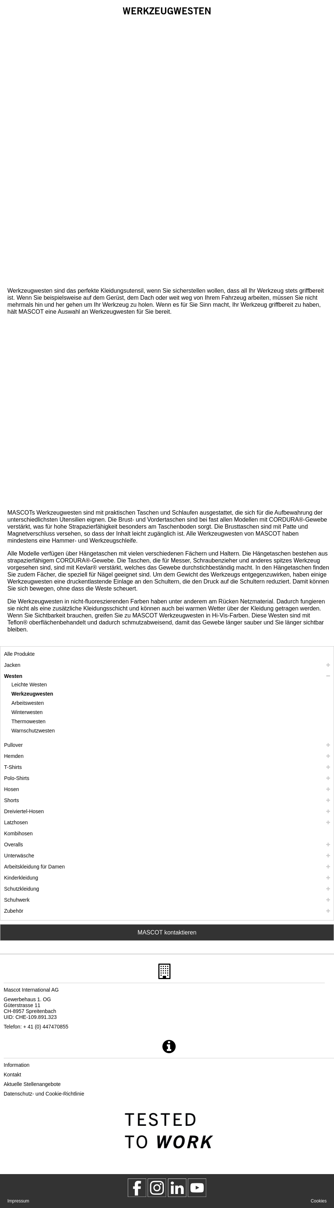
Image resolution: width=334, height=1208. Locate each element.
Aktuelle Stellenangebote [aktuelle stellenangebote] (32, 1084)
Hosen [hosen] (11, 789)
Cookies (319, 1201)
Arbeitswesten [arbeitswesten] (27, 703)
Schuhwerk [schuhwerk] (16, 900)
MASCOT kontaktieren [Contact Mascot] (167, 932)
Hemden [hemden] (14, 756)
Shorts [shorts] (11, 800)
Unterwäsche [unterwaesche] (19, 856)
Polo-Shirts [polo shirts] (16, 778)
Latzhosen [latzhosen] (16, 822)
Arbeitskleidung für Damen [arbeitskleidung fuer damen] (34, 867)
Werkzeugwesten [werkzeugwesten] (32, 694)
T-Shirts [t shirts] (13, 767)
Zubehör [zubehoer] (13, 911)
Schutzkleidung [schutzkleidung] (21, 889)
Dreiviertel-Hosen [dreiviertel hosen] (24, 811)
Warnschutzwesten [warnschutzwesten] (33, 731)
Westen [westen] (13, 676)
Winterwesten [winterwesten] (27, 712)
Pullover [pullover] (13, 745)
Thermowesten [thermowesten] (28, 721)
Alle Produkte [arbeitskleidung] (19, 654)
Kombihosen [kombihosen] (18, 833)
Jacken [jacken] (12, 665)
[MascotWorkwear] (137, 1188)
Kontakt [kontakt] (12, 1075)
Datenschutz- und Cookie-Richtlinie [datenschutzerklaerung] (44, 1094)
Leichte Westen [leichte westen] (29, 684)
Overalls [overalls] (13, 844)
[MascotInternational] (197, 1188)
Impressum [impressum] (18, 1201)
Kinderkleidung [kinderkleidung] (21, 878)
